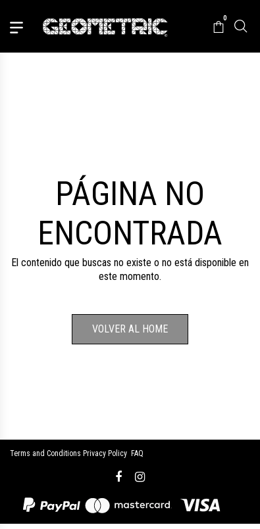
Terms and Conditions (45, 453)
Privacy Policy (105, 453)
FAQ (137, 453)
